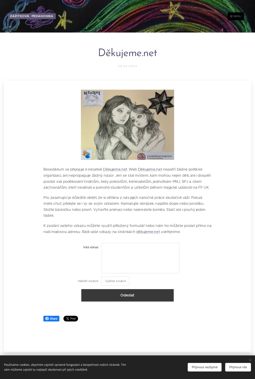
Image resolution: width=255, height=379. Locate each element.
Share (51, 318)
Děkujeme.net (115, 169)
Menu (235, 16)
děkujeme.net (148, 231)
